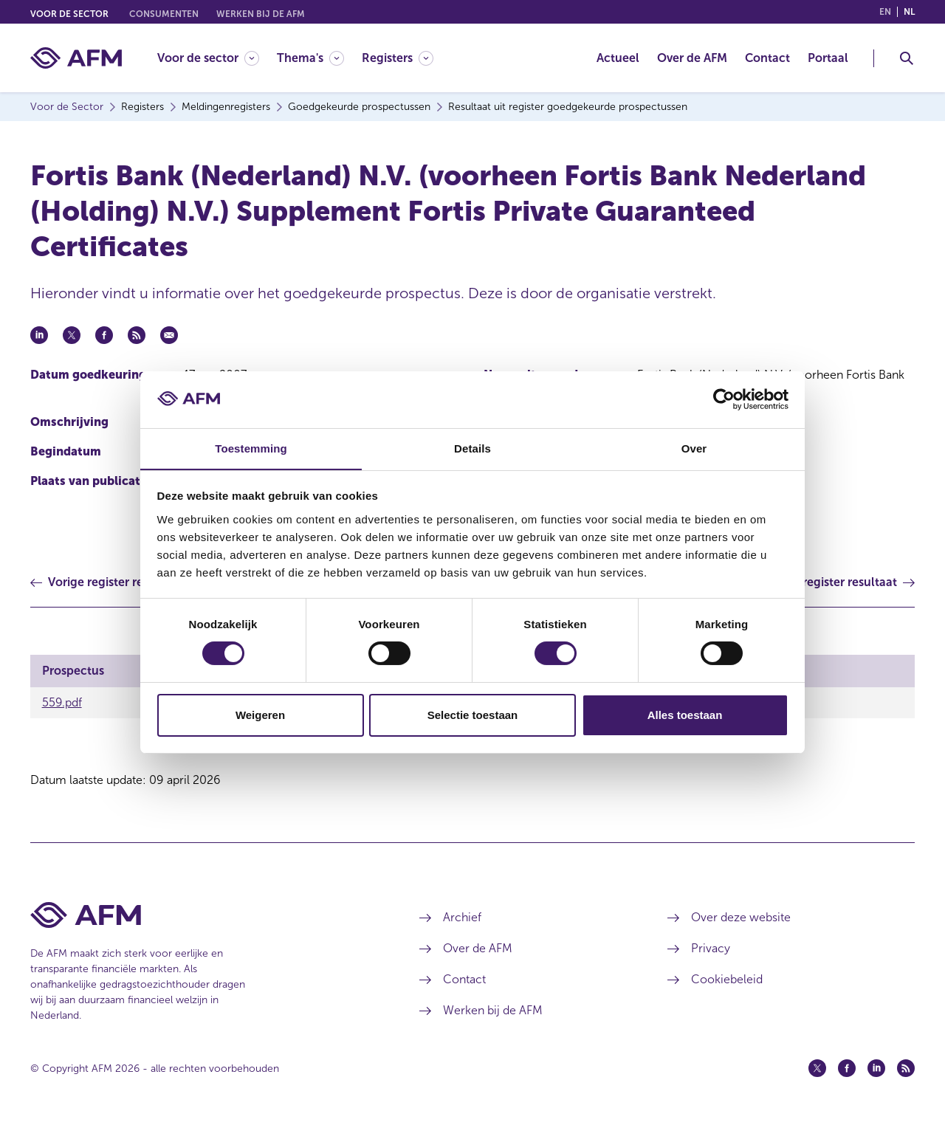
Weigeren (260, 715)
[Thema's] (310, 58)
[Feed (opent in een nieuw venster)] (906, 1068)
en (885, 12)
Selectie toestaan (472, 715)
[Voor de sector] (208, 58)
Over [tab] (694, 447)
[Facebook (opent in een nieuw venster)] (847, 1068)
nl (909, 12)
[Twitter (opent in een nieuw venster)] (817, 1068)
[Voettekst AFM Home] (202, 915)
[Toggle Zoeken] (906, 58)
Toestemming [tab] (251, 447)
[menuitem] (217, 58)
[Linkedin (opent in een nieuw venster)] (876, 1068)
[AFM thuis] (76, 58)
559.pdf (62, 702)
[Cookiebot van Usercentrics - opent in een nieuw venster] (723, 399)
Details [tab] (472, 447)
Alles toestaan (685, 715)
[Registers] (397, 58)
